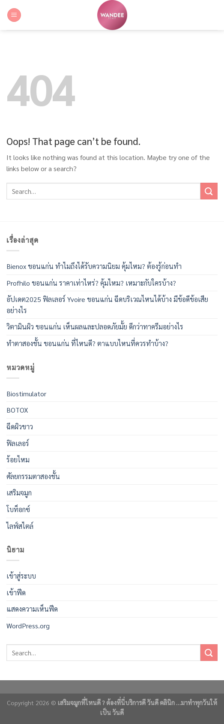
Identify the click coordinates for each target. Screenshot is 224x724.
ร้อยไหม (18, 459)
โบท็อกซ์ (18, 509)
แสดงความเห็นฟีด (32, 608)
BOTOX (17, 409)
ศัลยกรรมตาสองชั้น (33, 476)
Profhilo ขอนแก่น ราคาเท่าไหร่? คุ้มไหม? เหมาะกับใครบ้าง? (91, 282)
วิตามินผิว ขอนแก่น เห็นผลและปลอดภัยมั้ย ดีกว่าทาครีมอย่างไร (94, 326)
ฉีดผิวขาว (19, 426)
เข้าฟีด (16, 592)
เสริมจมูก (19, 492)
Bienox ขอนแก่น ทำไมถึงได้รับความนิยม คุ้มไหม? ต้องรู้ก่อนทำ (94, 266)
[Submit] (209, 191)
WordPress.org (28, 625)
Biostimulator (26, 393)
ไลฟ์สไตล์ (19, 526)
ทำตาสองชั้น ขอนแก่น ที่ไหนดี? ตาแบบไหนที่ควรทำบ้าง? (87, 343)
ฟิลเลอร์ (17, 443)
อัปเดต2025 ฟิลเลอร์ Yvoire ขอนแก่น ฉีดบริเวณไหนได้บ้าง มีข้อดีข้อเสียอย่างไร (107, 305)
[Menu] (14, 15)
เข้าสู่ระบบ (21, 575)
